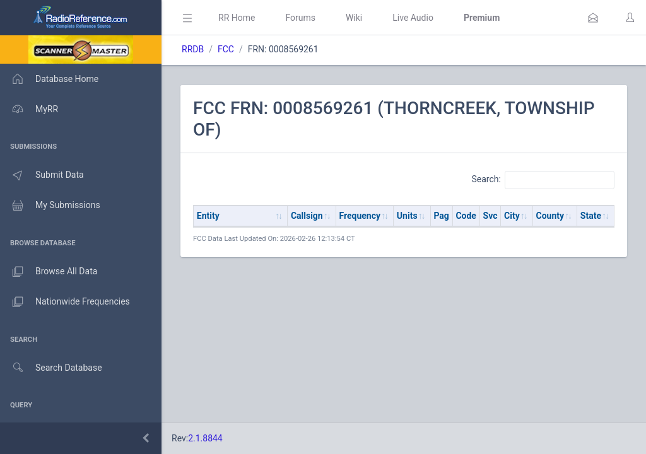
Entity (208, 216)
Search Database (51, 368)
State (590, 216)
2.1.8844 (205, 438)
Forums (300, 18)
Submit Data (42, 175)
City (512, 216)
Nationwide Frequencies (65, 302)
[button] (593, 18)
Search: (542, 180)
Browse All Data (48, 271)
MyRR (29, 109)
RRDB (193, 49)
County (550, 216)
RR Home (236, 18)
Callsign (307, 216)
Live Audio (412, 18)
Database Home (49, 78)
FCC (226, 49)
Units (407, 216)
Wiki (354, 18)
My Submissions (50, 205)
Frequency (360, 216)
